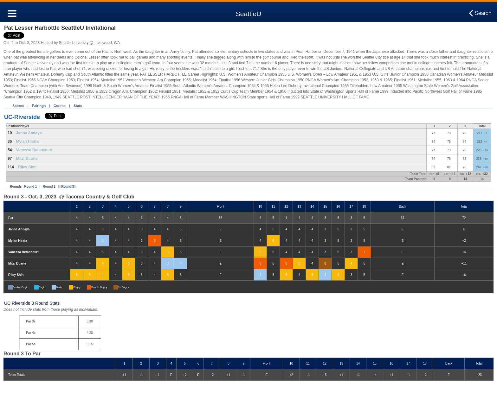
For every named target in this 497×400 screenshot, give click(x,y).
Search (483, 13)
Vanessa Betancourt (34, 150)
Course (60, 106)
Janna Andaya (29, 133)
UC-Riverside (22, 117)
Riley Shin (27, 167)
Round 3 (67, 186)
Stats (78, 106)
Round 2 (49, 186)
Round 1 (30, 186)
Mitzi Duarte (27, 158)
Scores (18, 106)
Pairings (39, 106)
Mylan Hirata (27, 141)
